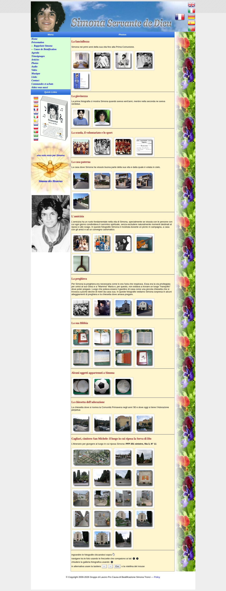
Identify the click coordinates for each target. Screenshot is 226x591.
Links (34, 77)
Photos (35, 63)
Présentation (38, 42)
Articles (35, 59)
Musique (36, 73)
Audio (35, 66)
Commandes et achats (42, 84)
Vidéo (34, 70)
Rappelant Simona (43, 46)
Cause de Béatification (45, 49)
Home (35, 39)
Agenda (35, 52)
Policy (157, 577)
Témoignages (38, 56)
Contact (35, 80)
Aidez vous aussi (40, 87)
